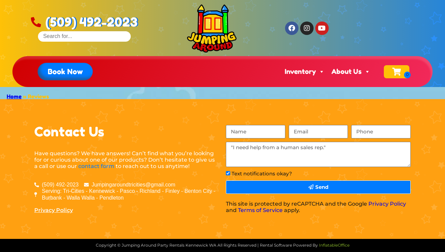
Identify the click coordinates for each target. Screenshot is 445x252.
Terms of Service (260, 210)
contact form (96, 166)
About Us (350, 71)
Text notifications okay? (262, 173)
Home (14, 96)
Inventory (305, 71)
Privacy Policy (53, 210)
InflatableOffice (334, 245)
